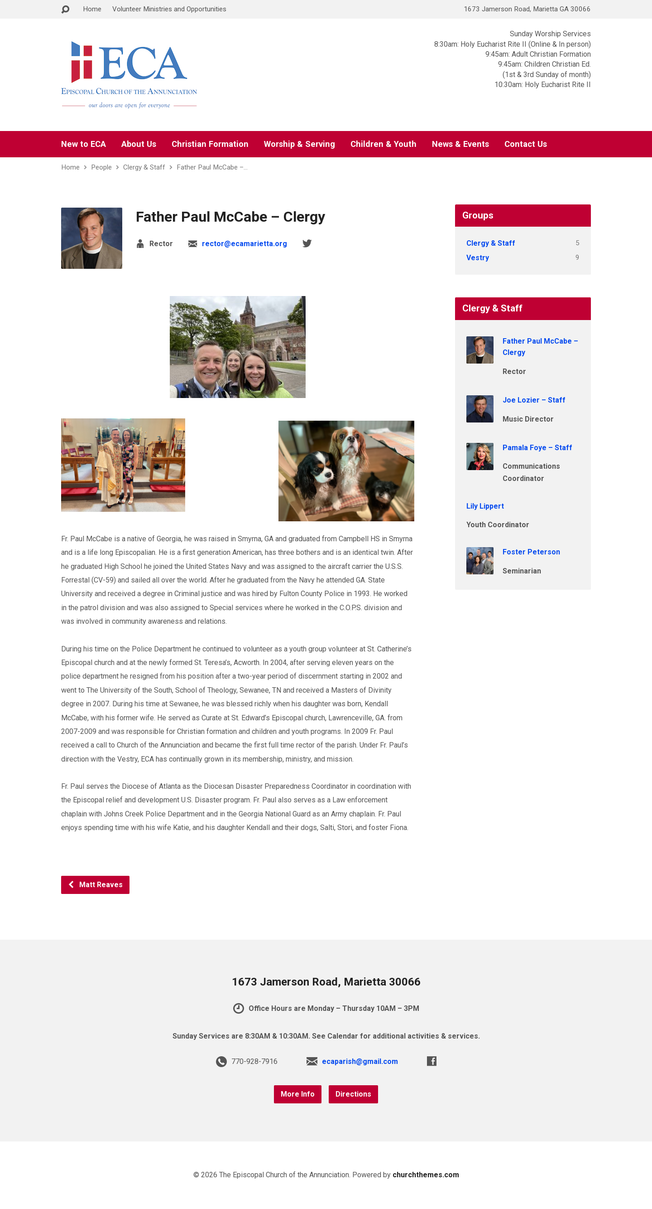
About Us (138, 144)
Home (92, 9)
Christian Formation (210, 144)
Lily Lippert (485, 506)
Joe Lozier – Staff (534, 400)
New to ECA (83, 144)
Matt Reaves (95, 884)
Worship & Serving (299, 144)
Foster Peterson (531, 552)
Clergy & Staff (144, 167)
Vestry (477, 257)
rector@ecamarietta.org (244, 243)
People (101, 167)
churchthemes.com (426, 1174)
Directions (353, 1094)
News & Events (460, 144)
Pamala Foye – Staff (537, 447)
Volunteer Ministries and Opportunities (169, 9)
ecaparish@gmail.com (360, 1061)
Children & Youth (383, 144)
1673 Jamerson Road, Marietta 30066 (326, 982)
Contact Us (525, 144)
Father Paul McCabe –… (212, 167)
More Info (298, 1094)
